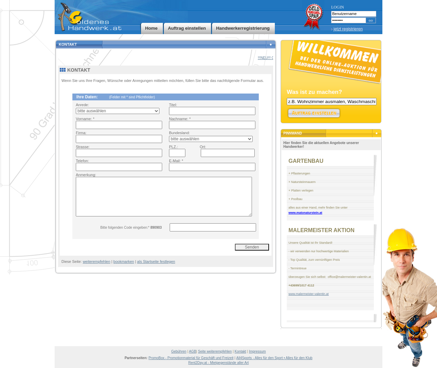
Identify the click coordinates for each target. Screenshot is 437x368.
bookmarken (123, 261)
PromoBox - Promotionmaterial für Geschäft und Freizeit (191, 358)
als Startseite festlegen (156, 261)
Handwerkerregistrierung (243, 28)
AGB (192, 351)
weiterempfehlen (96, 261)
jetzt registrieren (348, 29)
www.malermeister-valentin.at (308, 294)
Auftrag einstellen (187, 28)
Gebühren (178, 351)
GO (371, 20)
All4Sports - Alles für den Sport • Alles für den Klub (274, 358)
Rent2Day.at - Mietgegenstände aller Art (218, 363)
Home (151, 28)
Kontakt (240, 351)
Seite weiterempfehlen (215, 351)
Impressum (257, 351)
